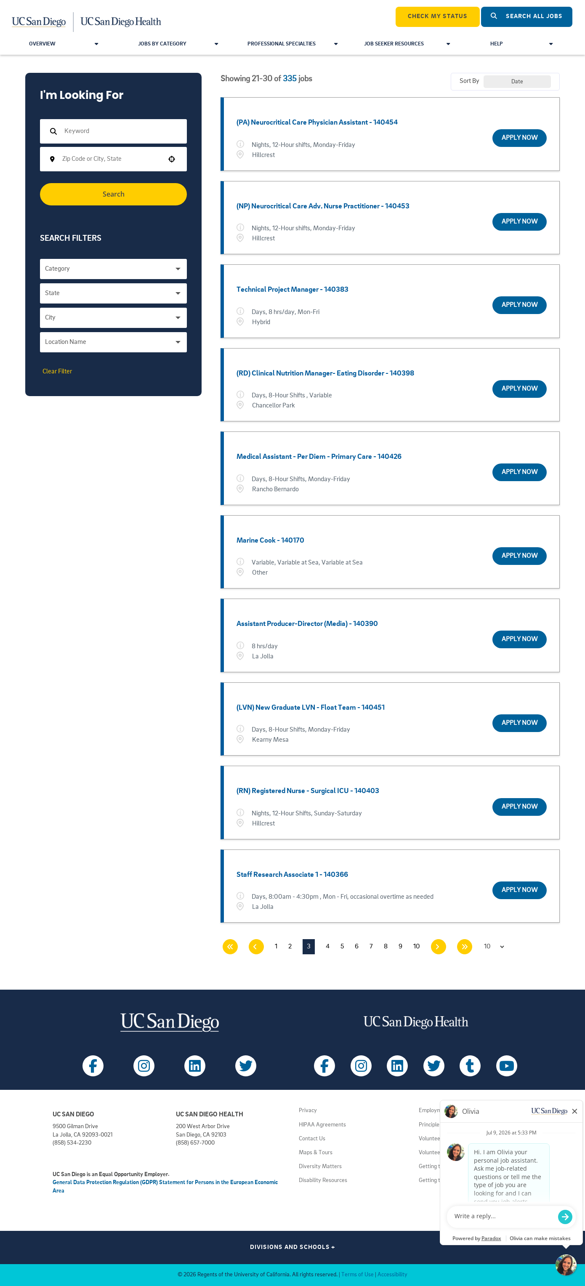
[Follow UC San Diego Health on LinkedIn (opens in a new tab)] (397, 1065)
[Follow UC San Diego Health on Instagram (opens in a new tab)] (361, 1065)
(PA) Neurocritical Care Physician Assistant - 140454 (317, 122)
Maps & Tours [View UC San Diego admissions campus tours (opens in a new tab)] (315, 1153)
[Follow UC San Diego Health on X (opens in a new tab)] (433, 1065)
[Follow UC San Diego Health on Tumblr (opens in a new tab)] (470, 1065)
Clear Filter (57, 371)
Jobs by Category (178, 44)
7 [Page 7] (371, 946)
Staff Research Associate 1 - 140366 (292, 875)
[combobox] (110, 159)
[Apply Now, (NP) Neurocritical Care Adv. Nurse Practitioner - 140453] (519, 222)
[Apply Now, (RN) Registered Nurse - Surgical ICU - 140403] (519, 807)
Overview (63, 44)
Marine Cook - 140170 (270, 540)
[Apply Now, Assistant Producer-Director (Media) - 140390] (519, 639)
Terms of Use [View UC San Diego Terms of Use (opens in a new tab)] (357, 1275)
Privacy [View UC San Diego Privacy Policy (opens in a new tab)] (308, 1110)
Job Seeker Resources (407, 44)
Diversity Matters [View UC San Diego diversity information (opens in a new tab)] (320, 1166)
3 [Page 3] (309, 946)
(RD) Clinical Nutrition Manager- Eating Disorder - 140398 (325, 373)
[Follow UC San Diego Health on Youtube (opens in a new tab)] (506, 1065)
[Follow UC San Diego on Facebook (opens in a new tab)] (93, 1065)
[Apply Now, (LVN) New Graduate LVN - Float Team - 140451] (519, 723)
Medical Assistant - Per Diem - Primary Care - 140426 (319, 457)
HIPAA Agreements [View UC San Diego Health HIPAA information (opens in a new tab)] (322, 1125)
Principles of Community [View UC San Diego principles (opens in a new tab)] (448, 1125)
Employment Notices (444, 1110)
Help (521, 44)
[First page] (230, 946)
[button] (171, 159)
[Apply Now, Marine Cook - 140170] (519, 556)
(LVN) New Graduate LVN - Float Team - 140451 (311, 707)
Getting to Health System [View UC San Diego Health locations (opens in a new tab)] (449, 1180)
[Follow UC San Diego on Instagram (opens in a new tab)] (143, 1065)
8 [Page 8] (386, 946)
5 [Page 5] (342, 946)
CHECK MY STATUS (438, 16)
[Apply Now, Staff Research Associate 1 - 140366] (519, 890)
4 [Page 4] (328, 946)
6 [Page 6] (357, 946)
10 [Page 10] (416, 946)
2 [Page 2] (290, 946)
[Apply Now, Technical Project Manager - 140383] (519, 305)
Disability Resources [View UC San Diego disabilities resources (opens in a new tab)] (323, 1180)
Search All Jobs (526, 16)
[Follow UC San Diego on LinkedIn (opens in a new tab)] (194, 1065)
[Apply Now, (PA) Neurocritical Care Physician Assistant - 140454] (519, 138)
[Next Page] (438, 946)
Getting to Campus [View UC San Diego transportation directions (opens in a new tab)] (441, 1166)
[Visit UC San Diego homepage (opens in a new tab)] (169, 1022)
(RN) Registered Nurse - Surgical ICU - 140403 (308, 791)
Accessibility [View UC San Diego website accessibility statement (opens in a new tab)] (392, 1275)
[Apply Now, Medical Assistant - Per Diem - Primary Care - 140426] (519, 472)
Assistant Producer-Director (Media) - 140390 (307, 624)
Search (114, 194)
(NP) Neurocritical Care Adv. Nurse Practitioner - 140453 (323, 206)
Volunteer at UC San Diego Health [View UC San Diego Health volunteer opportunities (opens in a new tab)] (459, 1139)
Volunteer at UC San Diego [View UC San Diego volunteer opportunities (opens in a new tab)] (451, 1153)
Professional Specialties (292, 44)
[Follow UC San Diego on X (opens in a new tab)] (245, 1065)
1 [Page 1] (276, 946)
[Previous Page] (256, 946)
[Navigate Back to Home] (87, 17)
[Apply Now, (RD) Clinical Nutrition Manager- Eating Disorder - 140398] (519, 389)
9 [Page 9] (400, 946)
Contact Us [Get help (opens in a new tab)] (312, 1139)
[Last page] (464, 946)
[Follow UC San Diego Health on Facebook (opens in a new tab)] (324, 1065)
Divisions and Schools (292, 1247)
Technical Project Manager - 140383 (292, 289)
